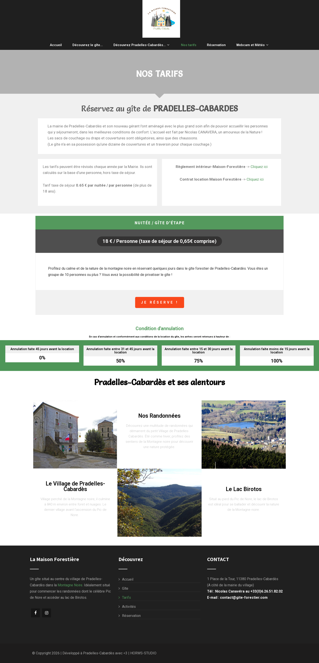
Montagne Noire (70, 585)
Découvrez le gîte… (87, 45)
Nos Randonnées (159, 416)
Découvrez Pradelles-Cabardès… (141, 45)
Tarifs (126, 597)
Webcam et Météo (252, 45)
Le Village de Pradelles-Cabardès (75, 486)
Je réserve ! (159, 302)
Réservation (216, 45)
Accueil (56, 45)
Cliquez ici (259, 166)
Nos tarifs (188, 45)
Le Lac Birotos (244, 489)
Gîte (125, 588)
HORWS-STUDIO (143, 653)
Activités (129, 606)
